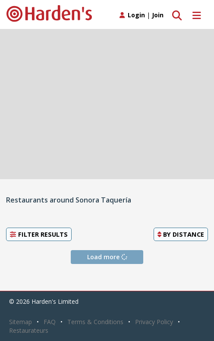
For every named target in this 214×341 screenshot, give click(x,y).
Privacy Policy (154, 322)
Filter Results (39, 234)
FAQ (50, 322)
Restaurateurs (28, 330)
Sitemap (20, 322)
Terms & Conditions (95, 322)
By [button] (180, 234)
